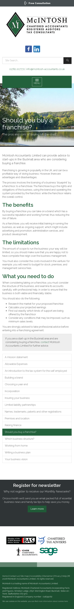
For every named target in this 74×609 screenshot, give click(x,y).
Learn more (37, 508)
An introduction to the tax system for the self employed (36, 370)
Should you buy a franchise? (20, 432)
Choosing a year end (16, 384)
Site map (24, 576)
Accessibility (35, 576)
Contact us (14, 576)
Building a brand (14, 377)
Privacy (57, 576)
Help (64, 576)
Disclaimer (48, 576)
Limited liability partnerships (20, 404)
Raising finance (13, 425)
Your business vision (16, 459)
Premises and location (17, 418)
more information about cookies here (53, 601)
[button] (37, 3)
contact (45, 342)
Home (5, 576)
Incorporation (12, 391)
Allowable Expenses (16, 364)
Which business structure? (19, 438)
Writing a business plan (17, 452)
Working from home (16, 445)
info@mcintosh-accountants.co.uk (45, 69)
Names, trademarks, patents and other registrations (33, 411)
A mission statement (16, 357)
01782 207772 (17, 69)
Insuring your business (17, 398)
